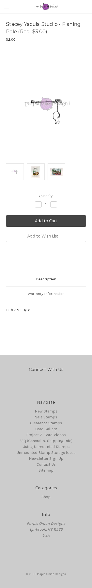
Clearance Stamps (46, 423)
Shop (46, 496)
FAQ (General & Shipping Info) (46, 440)
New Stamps (46, 411)
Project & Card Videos (46, 434)
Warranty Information (46, 293)
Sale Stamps (46, 417)
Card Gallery (46, 429)
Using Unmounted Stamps (46, 446)
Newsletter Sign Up (46, 458)
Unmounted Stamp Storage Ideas (46, 452)
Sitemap (46, 470)
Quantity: (46, 196)
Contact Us (46, 464)
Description (46, 279)
